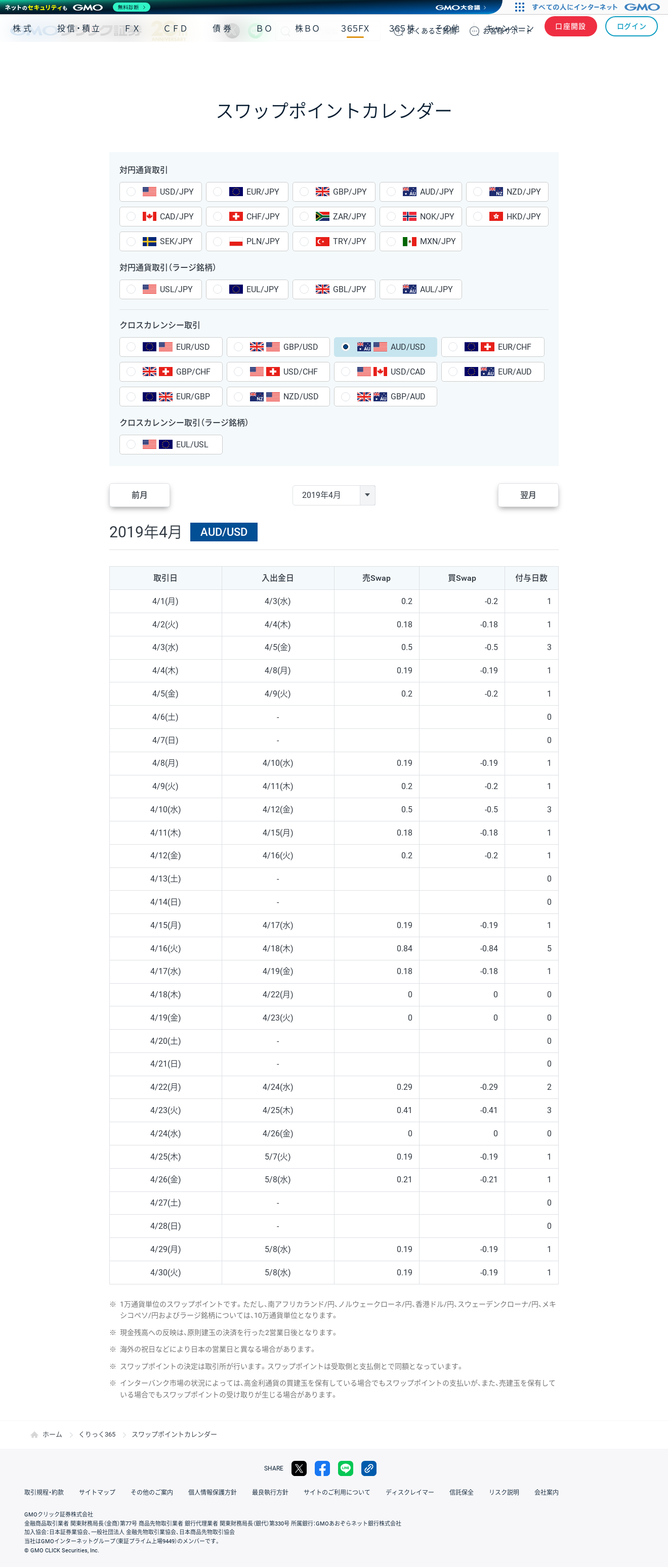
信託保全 (461, 1492)
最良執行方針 (270, 1492)
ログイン (632, 31)
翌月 (528, 495)
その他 (447, 60)
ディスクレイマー (410, 1492)
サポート (507, 31)
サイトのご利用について (337, 1492)
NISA (645, 60)
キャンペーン (509, 60)
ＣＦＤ (175, 60)
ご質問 (431, 31)
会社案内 (546, 1492)
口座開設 (571, 31)
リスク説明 (504, 1492)
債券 (223, 60)
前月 (140, 495)
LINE (255, 30)
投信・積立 (79, 60)
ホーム (52, 1434)
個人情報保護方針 (212, 1492)
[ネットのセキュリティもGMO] (78, 7)
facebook (322, 1468)
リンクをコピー (369, 1468)
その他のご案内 (152, 1492)
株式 (23, 60)
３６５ (402, 60)
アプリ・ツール (581, 60)
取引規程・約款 (44, 1492)
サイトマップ (97, 1492)
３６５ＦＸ (355, 60)
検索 (285, 31)
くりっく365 (96, 1434)
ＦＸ (132, 60)
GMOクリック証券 (98, 31)
